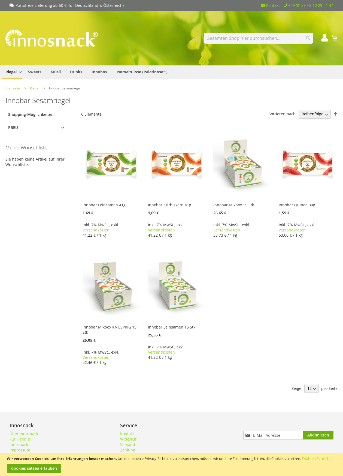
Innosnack (19, 444)
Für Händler (20, 439)
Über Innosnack (24, 433)
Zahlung (127, 450)
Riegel (35, 88)
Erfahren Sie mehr (316, 458)
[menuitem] (12, 72)
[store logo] (51, 38)
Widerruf (128, 439)
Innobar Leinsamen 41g (104, 204)
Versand (127, 444)
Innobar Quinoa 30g (297, 204)
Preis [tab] (13, 127)
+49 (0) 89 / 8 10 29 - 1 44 (309, 5)
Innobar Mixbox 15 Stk (233, 204)
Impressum (20, 450)
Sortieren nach (282, 113)
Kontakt (270, 5)
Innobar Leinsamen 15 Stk (171, 327)
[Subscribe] (318, 435)
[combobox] (258, 38)
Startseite (13, 88)
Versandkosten (96, 230)
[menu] (171, 72)
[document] (172, 464)
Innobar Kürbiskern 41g (169, 204)
